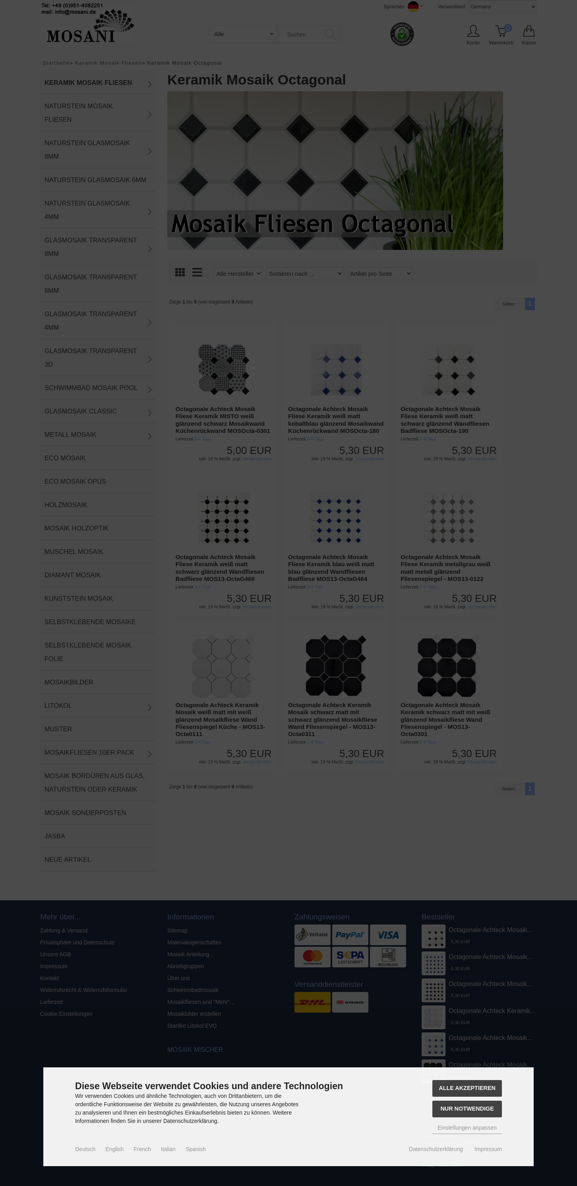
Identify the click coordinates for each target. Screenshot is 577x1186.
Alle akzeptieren (467, 1088)
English (114, 1149)
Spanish (196, 1149)
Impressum (488, 1149)
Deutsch (85, 1149)
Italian (168, 1149)
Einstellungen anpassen (467, 1127)
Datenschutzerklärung (436, 1149)
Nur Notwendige (467, 1108)
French (142, 1149)
